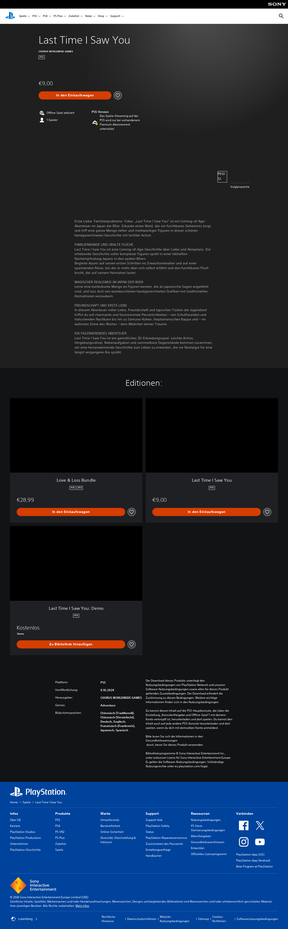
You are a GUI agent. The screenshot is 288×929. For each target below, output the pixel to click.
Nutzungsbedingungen (206, 820)
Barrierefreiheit (110, 826)
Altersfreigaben (201, 836)
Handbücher (154, 856)
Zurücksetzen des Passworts (164, 844)
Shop (101, 16)
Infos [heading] (14, 813)
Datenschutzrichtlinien (141, 919)
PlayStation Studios (22, 832)
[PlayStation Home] (10, 16)
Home (14, 802)
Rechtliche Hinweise (108, 919)
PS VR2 (59, 832)
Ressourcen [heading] (200, 813)
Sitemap (203, 919)
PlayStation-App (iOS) (250, 854)
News (88, 16)
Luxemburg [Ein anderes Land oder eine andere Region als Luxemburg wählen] (24, 919)
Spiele (22, 16)
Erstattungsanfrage (158, 850)
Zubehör (74, 16)
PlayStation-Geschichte (25, 850)
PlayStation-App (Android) (253, 860)
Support (115, 16)
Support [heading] (152, 813)
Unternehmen (19, 844)
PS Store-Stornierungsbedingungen (208, 828)
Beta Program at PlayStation (254, 866)
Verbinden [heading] (244, 813)
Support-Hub (154, 820)
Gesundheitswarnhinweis (207, 842)
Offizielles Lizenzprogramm (209, 854)
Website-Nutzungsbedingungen (174, 919)
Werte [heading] (105, 813)
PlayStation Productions (25, 838)
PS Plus (58, 16)
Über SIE (15, 820)
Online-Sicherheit (111, 832)
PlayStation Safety (157, 826)
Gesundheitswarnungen (161, 740)
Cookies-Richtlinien (219, 919)
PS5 (34, 16)
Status (150, 832)
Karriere (15, 826)
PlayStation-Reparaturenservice (166, 838)
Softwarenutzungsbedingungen (257, 919)
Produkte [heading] (62, 813)
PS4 (45, 16)
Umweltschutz (109, 820)
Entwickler (197, 848)
